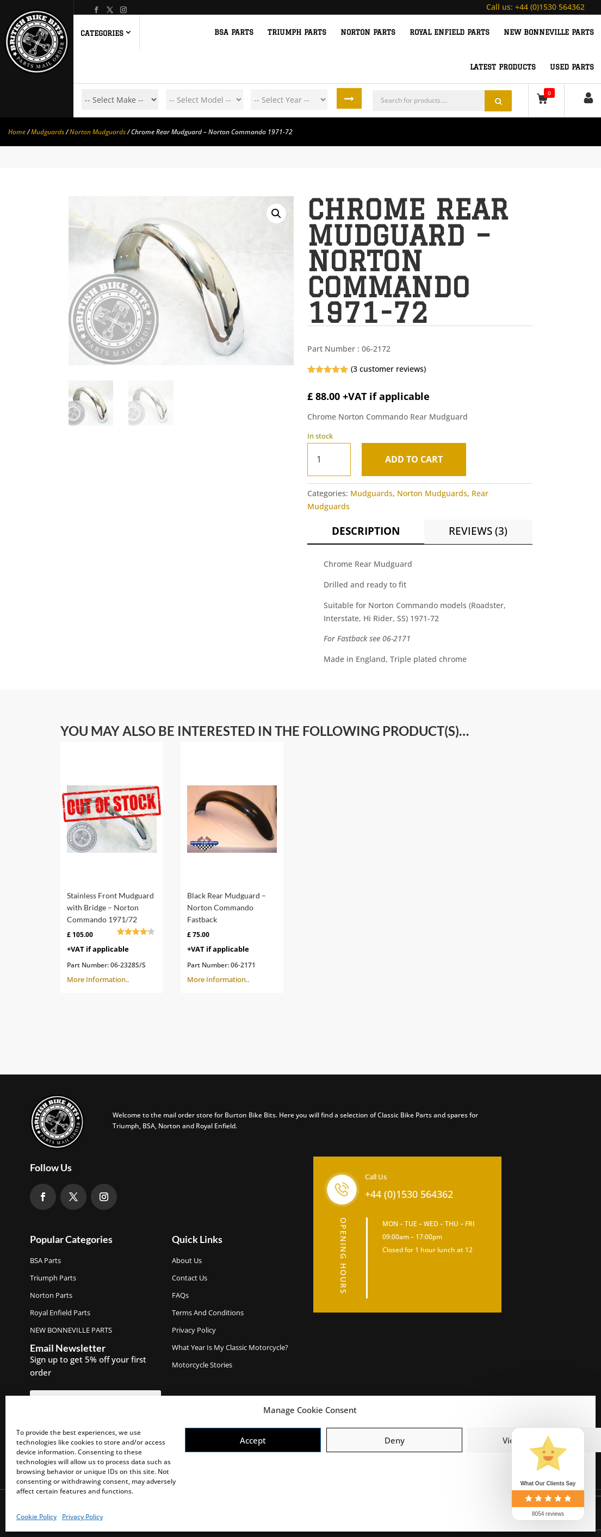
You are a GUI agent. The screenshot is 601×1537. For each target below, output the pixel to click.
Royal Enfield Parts (60, 1312)
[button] (276, 213)
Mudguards (47, 131)
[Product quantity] (329, 459)
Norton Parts (51, 1295)
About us (187, 1260)
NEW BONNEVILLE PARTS (549, 32)
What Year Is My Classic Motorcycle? (230, 1347)
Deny (395, 1440)
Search (351, 99)
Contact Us (189, 1278)
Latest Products (503, 67)
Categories (101, 33)
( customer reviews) (388, 369)
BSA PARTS (233, 32)
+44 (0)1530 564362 (535, 7)
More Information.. (112, 866)
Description (366, 531)
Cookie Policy (36, 1516)
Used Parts (572, 67)
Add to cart (416, 459)
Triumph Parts (53, 1278)
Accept (253, 1440)
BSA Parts (45, 1260)
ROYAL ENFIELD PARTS (450, 32)
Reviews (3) (478, 531)
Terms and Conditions (208, 1312)
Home (17, 131)
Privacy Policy (82, 1516)
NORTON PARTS (367, 32)
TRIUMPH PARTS (297, 32)
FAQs (180, 1295)
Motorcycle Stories (202, 1365)
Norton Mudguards (98, 131)
